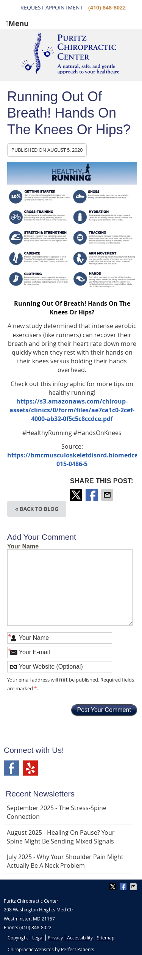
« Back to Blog (37, 508)
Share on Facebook (92, 495)
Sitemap (105, 938)
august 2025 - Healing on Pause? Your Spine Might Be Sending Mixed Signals (61, 836)
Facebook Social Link (11, 768)
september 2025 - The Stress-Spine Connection (56, 812)
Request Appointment (51, 7)
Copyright (18, 938)
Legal (38, 938)
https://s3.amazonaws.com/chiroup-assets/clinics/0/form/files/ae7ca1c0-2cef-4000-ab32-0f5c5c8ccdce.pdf (71, 410)
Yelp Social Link (30, 768)
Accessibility (80, 938)
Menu (17, 23)
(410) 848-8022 (107, 7)
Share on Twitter (77, 495)
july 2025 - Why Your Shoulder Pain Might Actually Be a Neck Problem (65, 861)
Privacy (55, 938)
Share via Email (108, 495)
